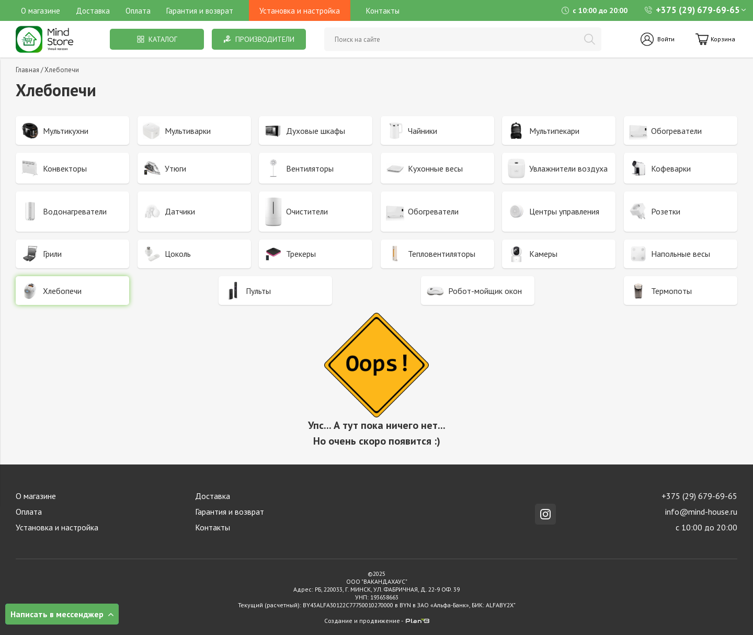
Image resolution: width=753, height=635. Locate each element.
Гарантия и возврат (199, 11)
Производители (258, 39)
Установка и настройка (57, 527)
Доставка (93, 11)
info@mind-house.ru (701, 511)
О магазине (40, 11)
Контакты (383, 11)
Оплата (138, 11)
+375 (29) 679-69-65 (692, 10)
